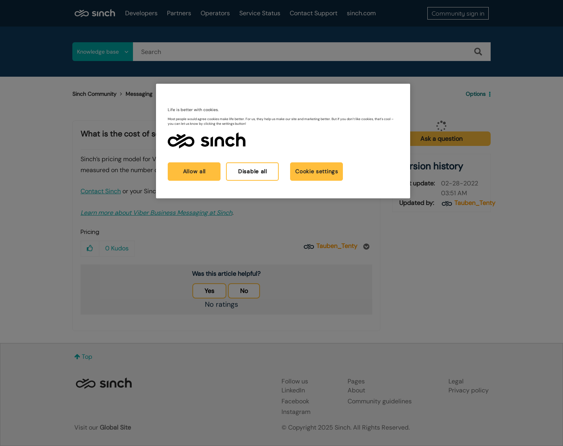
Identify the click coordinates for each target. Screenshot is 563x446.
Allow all (194, 171)
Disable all (252, 171)
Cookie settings (316, 171)
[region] (283, 141)
